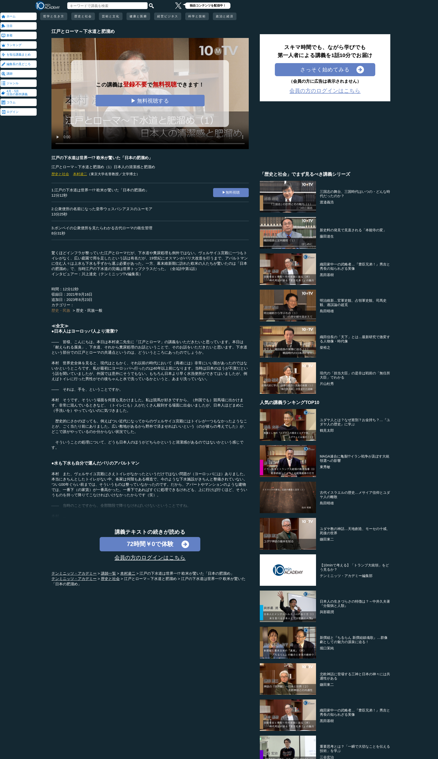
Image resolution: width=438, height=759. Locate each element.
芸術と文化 (110, 16)
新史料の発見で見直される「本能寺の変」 (353, 230)
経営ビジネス (167, 16)
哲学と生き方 (53, 16)
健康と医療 (138, 16)
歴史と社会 (83, 16)
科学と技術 (197, 16)
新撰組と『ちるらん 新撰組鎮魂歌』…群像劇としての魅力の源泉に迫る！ (354, 640)
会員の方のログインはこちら (149, 557)
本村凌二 (80, 174)
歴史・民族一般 (89, 310)
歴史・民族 (60, 310)
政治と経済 (224, 16)
